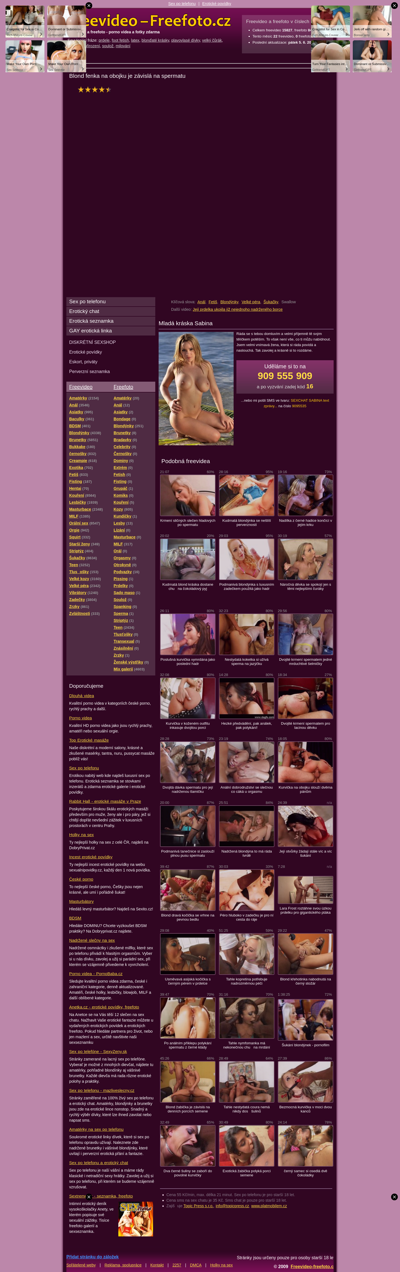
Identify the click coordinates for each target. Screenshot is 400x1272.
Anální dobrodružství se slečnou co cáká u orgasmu (247, 789)
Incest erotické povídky (90, 856)
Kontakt (157, 1265)
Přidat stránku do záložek (92, 1256)
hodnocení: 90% (96, 89)
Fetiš (213, 302)
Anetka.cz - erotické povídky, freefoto (104, 1007)
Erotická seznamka (91, 321)
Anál (201, 302)
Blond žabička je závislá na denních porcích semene (188, 1109)
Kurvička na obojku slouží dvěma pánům (305, 789)
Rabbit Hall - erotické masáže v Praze (105, 801)
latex (135, 40)
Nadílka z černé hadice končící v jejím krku (305, 522)
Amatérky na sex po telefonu (96, 1129)
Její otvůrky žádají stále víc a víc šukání (305, 853)
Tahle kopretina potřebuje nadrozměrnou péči (247, 981)
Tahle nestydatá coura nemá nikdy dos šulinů (247, 1109)
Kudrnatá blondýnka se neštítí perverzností (246, 522)
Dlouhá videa (81, 695)
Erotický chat (84, 311)
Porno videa (80, 718)
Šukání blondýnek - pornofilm (305, 1045)
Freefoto (123, 387)
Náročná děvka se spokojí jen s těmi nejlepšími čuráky (305, 586)
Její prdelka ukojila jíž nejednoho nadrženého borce (237, 309)
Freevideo (80, 387)
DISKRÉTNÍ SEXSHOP (92, 342)
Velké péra (251, 302)
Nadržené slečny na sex (92, 940)
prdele (104, 40)
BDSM (75, 918)
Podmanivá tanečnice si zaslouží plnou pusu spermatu (187, 853)
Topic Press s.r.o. (199, 1206)
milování (123, 46)
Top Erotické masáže (89, 740)
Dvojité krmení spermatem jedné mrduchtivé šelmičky (305, 661)
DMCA (195, 1265)
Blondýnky (229, 302)
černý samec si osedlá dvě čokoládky (305, 1173)
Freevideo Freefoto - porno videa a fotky (149, 20)
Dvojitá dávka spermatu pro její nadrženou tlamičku (187, 789)
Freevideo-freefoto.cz (313, 1266)
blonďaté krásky (155, 40)
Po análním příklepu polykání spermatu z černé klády (188, 1045)
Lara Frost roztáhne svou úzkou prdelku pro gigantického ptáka (305, 910)
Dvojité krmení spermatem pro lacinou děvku (305, 725)
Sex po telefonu (182, 3)
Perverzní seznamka (89, 371)
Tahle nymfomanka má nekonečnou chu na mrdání (246, 1045)
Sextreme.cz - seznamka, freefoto (101, 1196)
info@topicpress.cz (232, 1206)
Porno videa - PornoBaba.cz (95, 973)
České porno (81, 879)
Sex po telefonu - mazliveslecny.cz (101, 1090)
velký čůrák (212, 40)
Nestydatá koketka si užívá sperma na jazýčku (246, 661)
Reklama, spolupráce (122, 1265)
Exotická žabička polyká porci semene (247, 1173)
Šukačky (271, 302)
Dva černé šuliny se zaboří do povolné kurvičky (188, 1173)
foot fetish (120, 40)
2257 (176, 1265)
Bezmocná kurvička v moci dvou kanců (305, 1109)
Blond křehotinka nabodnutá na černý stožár (305, 981)
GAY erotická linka (90, 331)
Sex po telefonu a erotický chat (98, 1162)
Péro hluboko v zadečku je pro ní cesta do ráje (247, 917)
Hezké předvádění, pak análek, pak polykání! (246, 725)
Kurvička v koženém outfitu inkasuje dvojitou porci (188, 725)
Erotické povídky (216, 3)
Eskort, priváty (83, 361)
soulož (108, 46)
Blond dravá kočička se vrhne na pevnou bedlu (187, 917)
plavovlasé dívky (185, 40)
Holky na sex (81, 834)
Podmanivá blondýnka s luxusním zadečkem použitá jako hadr (246, 586)
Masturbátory (81, 901)
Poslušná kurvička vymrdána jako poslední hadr (188, 661)
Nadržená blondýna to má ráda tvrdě (246, 853)
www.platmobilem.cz (269, 1206)
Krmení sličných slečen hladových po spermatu (188, 522)
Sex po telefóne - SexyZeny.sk (98, 1051)
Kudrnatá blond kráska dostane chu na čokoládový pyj (187, 586)
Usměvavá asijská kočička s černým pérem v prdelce (188, 981)
